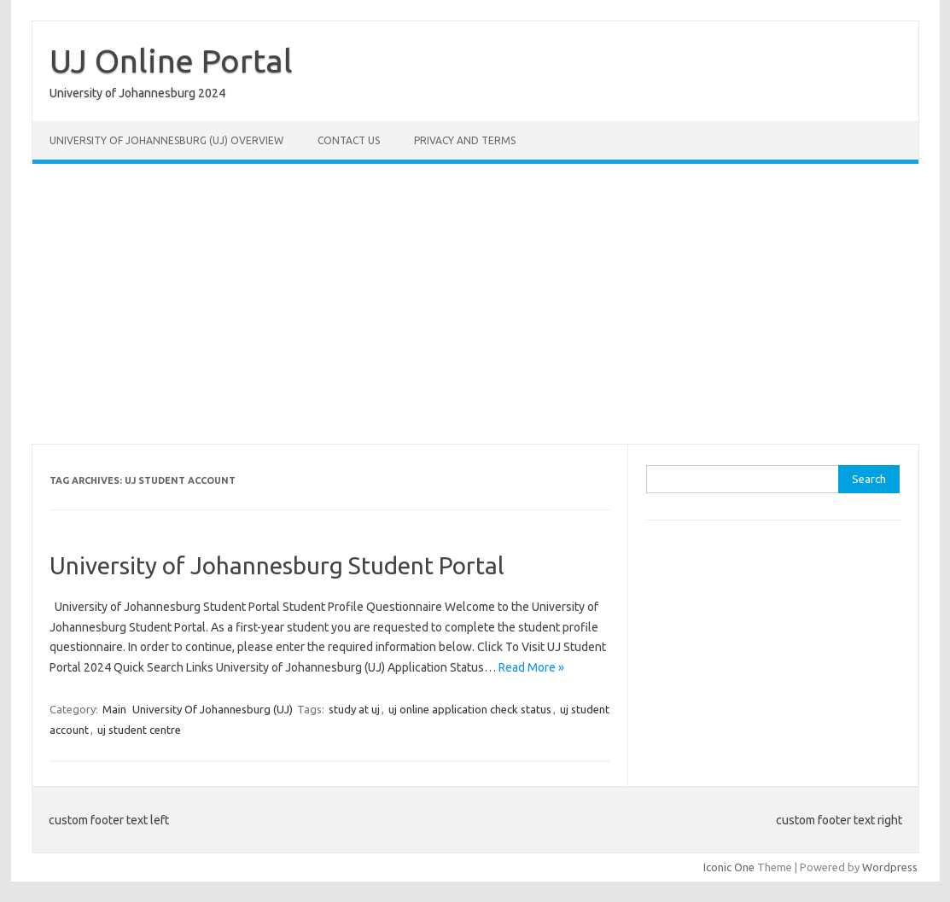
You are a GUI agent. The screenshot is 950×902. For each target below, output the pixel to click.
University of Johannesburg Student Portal (277, 565)
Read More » (531, 667)
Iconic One (729, 867)
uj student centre (139, 730)
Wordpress (890, 867)
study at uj (354, 709)
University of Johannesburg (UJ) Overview (166, 140)
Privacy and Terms (465, 140)
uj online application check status (469, 709)
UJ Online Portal (171, 61)
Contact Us (349, 140)
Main (114, 709)
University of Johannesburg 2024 (137, 93)
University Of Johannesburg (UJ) (212, 709)
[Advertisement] (475, 303)
